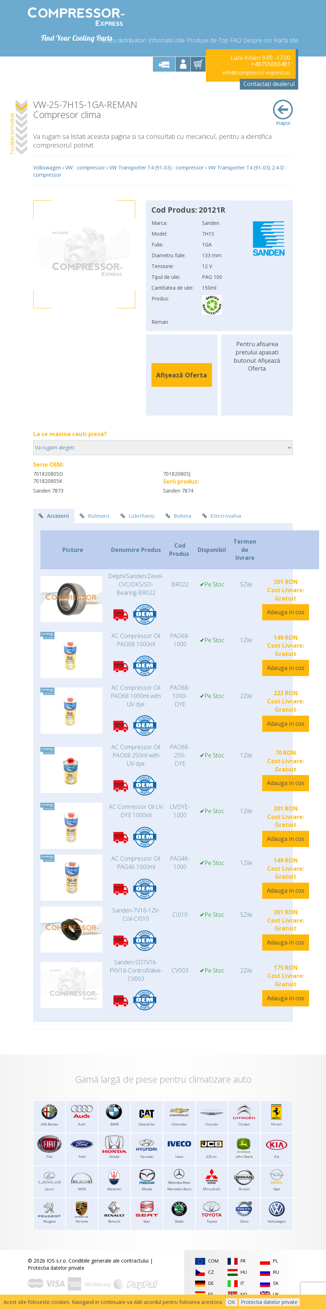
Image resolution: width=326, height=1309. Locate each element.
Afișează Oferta (181, 375)
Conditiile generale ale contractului (109, 1260)
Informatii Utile (166, 40)
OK (231, 1302)
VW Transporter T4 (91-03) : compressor (156, 167)
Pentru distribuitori (122, 40)
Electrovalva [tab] (221, 515)
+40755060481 (270, 64)
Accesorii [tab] (54, 515)
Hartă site (285, 40)
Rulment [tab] (95, 515)
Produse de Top (207, 40)
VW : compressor (85, 167)
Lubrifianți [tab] (137, 515)
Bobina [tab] (178, 515)
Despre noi (257, 40)
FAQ (235, 40)
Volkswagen (47, 167)
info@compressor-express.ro (256, 72)
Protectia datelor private (56, 1267)
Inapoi (283, 113)
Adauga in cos (285, 612)
